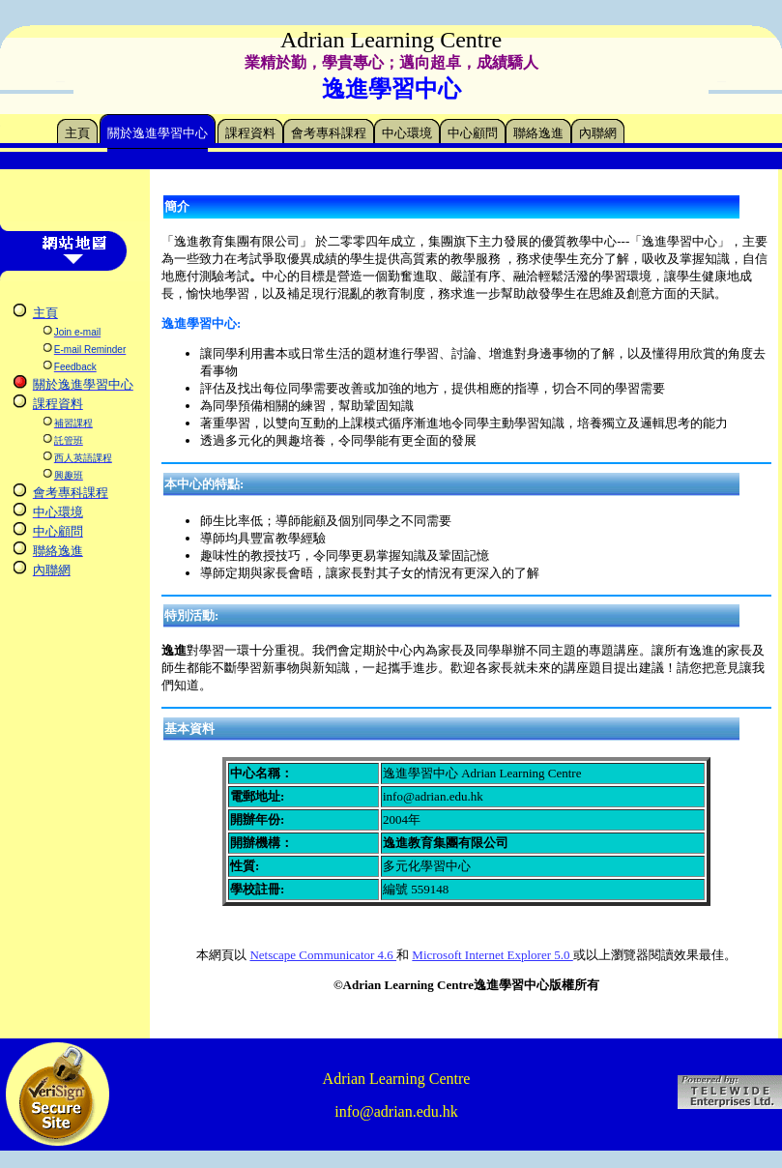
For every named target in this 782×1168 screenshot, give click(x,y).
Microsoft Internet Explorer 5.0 (492, 955)
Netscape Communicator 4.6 (322, 955)
